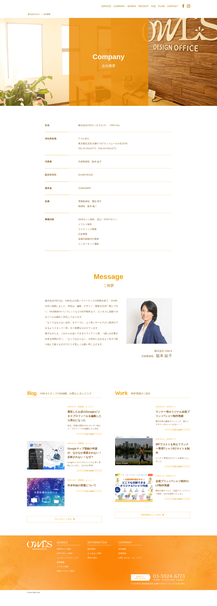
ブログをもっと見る (64, 529)
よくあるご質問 (94, 565)
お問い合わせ (130, 569)
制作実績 (91, 560)
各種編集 (61, 573)
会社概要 (122, 560)
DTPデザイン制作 (64, 565)
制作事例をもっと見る (152, 525)
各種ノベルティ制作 (65, 582)
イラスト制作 (63, 578)
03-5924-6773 (169, 588)
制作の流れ (92, 569)
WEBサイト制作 (64, 560)
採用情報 (122, 565)
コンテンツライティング (67, 569)
